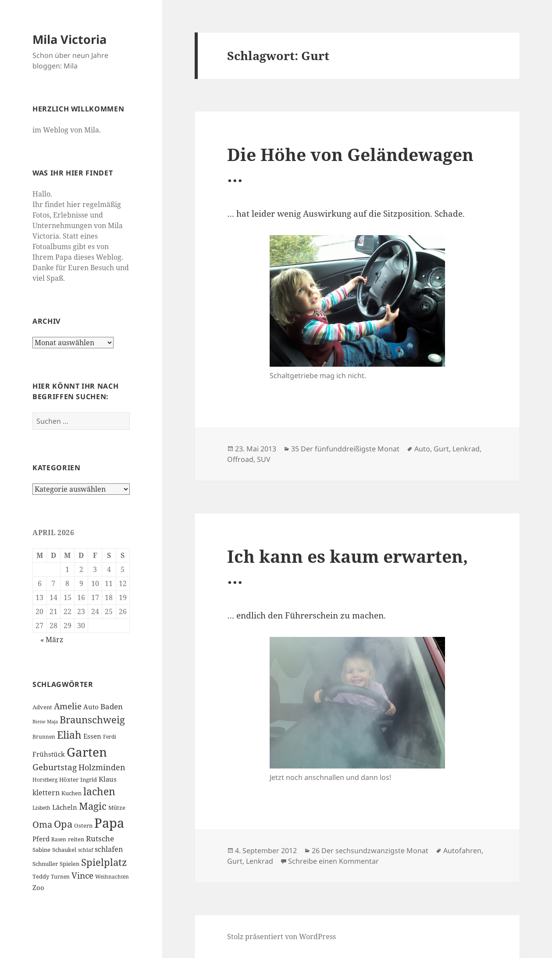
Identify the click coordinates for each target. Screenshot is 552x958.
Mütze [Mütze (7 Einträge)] (116, 807)
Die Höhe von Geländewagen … (350, 165)
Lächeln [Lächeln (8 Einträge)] (64, 807)
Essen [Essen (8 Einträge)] (92, 736)
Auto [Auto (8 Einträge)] (91, 706)
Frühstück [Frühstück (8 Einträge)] (48, 754)
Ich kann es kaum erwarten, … (347, 566)
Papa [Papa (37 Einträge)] (109, 823)
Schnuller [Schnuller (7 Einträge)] (45, 864)
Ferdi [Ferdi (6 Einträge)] (109, 736)
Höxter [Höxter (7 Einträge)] (68, 779)
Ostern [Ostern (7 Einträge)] (83, 825)
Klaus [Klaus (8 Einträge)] (108, 779)
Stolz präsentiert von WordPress (281, 936)
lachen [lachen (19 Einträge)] (99, 791)
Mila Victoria (69, 39)
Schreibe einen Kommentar (333, 861)
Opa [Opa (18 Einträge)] (63, 824)
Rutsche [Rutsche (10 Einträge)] (100, 838)
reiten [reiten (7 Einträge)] (76, 839)
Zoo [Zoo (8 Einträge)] (38, 887)
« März (51, 639)
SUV (264, 459)
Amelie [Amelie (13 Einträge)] (68, 706)
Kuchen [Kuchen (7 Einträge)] (71, 793)
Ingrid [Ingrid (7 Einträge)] (88, 779)
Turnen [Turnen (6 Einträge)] (60, 876)
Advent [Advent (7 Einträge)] (42, 707)
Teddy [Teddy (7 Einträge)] (40, 876)
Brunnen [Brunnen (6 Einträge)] (43, 736)
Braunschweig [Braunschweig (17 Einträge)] (92, 719)
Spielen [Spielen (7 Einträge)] (69, 864)
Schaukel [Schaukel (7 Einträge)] (64, 850)
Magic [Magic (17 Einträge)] (93, 806)
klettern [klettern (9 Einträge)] (46, 792)
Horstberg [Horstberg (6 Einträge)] (44, 779)
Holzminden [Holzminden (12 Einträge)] (101, 766)
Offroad (240, 459)
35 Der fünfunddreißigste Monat (345, 449)
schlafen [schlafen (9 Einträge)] (109, 849)
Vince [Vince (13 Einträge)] (82, 875)
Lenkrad (466, 449)
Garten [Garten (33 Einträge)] (87, 752)
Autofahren (462, 850)
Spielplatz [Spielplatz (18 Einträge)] (104, 862)
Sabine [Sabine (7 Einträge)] (41, 850)
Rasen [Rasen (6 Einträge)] (58, 839)
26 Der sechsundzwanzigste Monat (370, 850)
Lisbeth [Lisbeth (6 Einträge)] (41, 807)
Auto (422, 449)
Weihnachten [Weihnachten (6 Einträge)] (112, 876)
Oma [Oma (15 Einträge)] (42, 824)
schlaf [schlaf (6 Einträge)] (85, 850)
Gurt (441, 449)
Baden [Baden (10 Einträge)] (111, 706)
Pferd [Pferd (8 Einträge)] (41, 838)
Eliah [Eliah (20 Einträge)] (69, 735)
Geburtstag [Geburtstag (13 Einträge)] (54, 767)
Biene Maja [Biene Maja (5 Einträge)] (45, 721)
